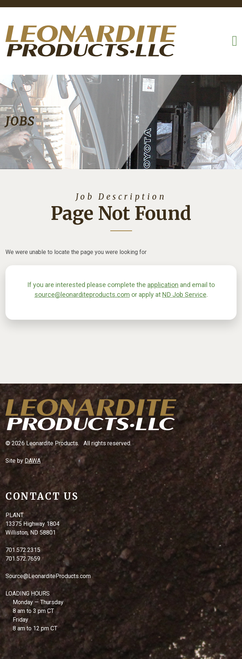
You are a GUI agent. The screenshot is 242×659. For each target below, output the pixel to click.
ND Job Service (184, 294)
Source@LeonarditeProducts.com (48, 576)
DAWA (33, 460)
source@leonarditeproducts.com (82, 294)
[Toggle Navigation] (234, 41)
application (163, 284)
